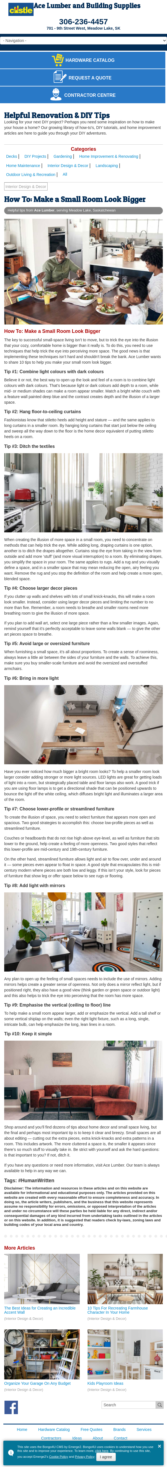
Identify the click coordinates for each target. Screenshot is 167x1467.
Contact (120, 1438)
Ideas (77, 1438)
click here (101, 1450)
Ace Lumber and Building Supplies (87, 5)
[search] (129, 1405)
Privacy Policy (85, 1456)
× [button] (159, 1446)
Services (144, 1429)
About (98, 1438)
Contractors (51, 1438)
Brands (119, 1429)
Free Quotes (91, 1429)
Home (22, 1429)
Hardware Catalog (54, 1429)
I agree (106, 1457)
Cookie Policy (58, 1456)
